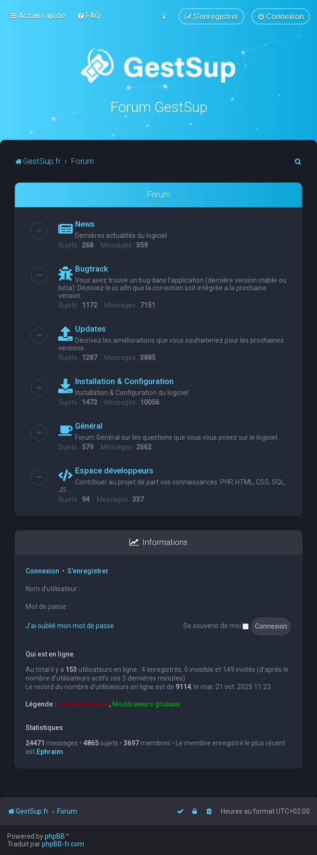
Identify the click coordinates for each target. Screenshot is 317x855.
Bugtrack (91, 268)
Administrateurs (83, 703)
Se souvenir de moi (216, 625)
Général (88, 425)
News (85, 223)
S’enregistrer (88, 570)
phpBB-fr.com (63, 844)
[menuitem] (89, 15)
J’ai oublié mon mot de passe (69, 625)
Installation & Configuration (124, 380)
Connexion (42, 570)
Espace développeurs (114, 470)
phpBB (55, 836)
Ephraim (50, 751)
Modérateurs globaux (146, 703)
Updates (90, 328)
